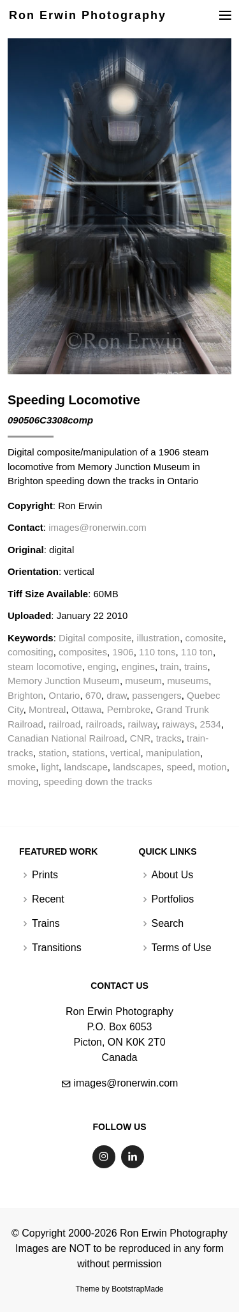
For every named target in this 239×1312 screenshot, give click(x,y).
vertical (125, 752)
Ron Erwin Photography (87, 15)
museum (143, 680)
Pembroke (128, 709)
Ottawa (86, 709)
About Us (173, 875)
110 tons (157, 651)
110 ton (197, 651)
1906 (122, 651)
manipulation (173, 752)
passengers (157, 695)
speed (179, 766)
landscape (85, 766)
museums (187, 680)
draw (116, 695)
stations (88, 752)
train (169, 666)
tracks (169, 738)
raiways (178, 724)
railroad (64, 724)
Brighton (25, 695)
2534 (210, 724)
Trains (46, 924)
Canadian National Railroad (66, 738)
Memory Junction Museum (64, 680)
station (52, 752)
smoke (22, 766)
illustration (158, 637)
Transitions (57, 948)
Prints (45, 875)
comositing (31, 651)
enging (101, 666)
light (50, 766)
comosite (204, 637)
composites (83, 651)
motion (212, 766)
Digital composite (95, 637)
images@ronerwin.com (97, 527)
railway (142, 724)
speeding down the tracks (98, 781)
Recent (48, 899)
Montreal (47, 709)
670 (93, 695)
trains (196, 666)
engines (138, 666)
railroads (104, 724)
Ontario (64, 695)
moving (23, 781)
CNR (140, 738)
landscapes (137, 766)
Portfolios (173, 899)
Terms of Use (182, 948)
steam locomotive (45, 666)
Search (168, 924)
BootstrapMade (137, 1289)
